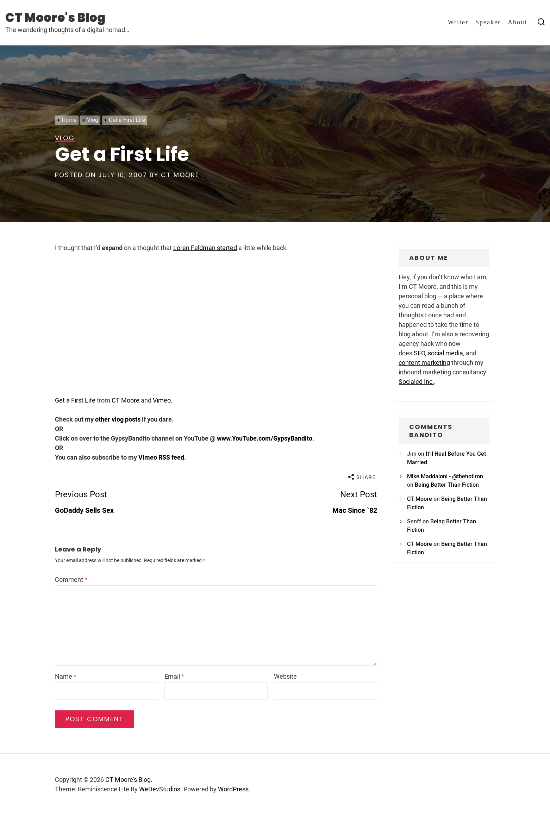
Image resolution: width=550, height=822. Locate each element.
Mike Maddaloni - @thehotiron (445, 476)
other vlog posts (117, 419)
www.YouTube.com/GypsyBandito (264, 438)
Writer (458, 22)
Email (174, 676)
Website (285, 676)
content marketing (424, 362)
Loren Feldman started (205, 247)
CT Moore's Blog (55, 17)
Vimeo (162, 400)
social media (445, 353)
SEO (419, 353)
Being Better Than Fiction (447, 484)
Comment (71, 579)
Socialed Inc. (416, 381)
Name (65, 676)
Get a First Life (75, 400)
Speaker (488, 22)
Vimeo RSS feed (161, 457)
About (517, 22)
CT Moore (180, 174)
